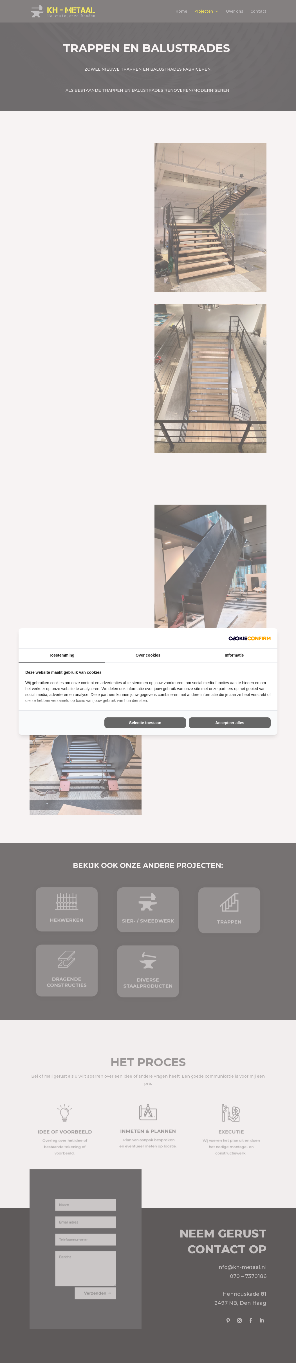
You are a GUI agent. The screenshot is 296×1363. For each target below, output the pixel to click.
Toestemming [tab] (61, 655)
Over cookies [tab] (148, 655)
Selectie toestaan (145, 722)
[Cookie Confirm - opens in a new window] (249, 638)
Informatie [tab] (234, 655)
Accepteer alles (229, 722)
